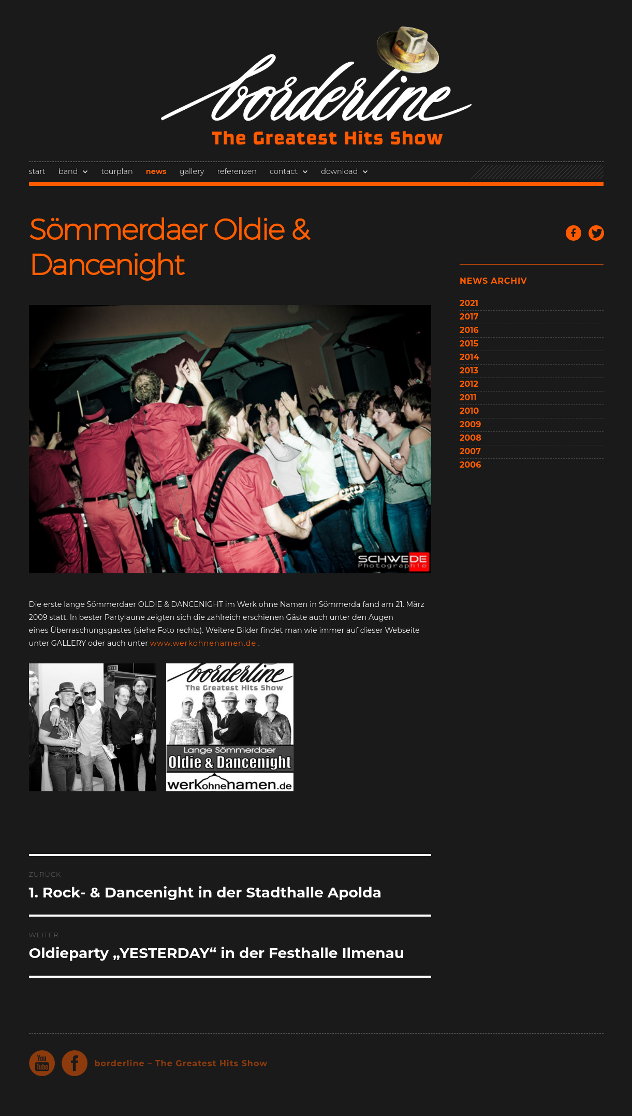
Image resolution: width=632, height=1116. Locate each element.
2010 (469, 411)
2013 (469, 370)
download (339, 171)
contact (284, 171)
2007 (470, 451)
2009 (470, 424)
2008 (470, 438)
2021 (469, 303)
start (37, 171)
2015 (469, 344)
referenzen (237, 171)
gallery (192, 171)
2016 (469, 330)
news (156, 171)
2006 (470, 465)
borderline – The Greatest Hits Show (181, 1063)
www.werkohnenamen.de (203, 643)
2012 (469, 384)
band (68, 171)
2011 (468, 397)
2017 (469, 317)
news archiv (493, 281)
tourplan (117, 171)
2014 (469, 357)
